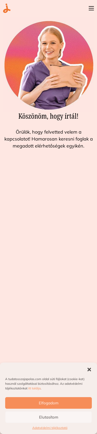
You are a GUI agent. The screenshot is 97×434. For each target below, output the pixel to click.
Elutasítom (48, 417)
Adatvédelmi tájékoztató (50, 428)
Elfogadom (48, 402)
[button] (89, 369)
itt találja (34, 388)
